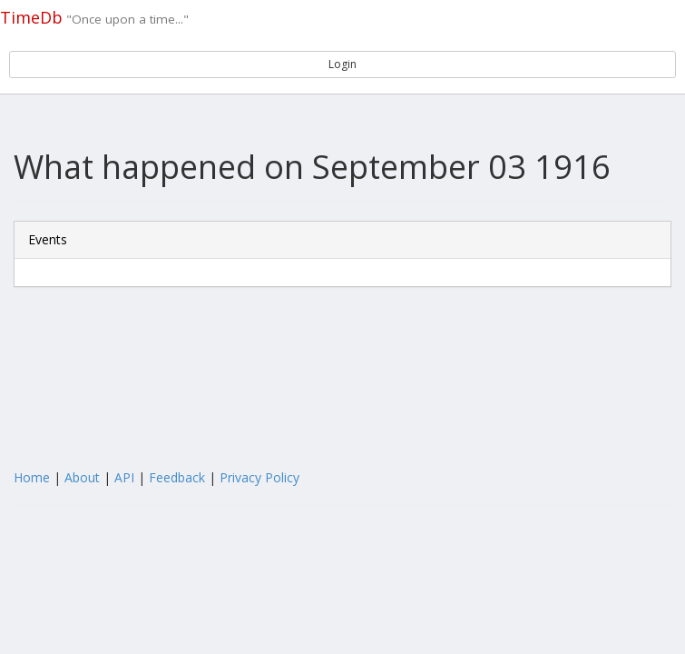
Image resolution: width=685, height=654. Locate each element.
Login (342, 64)
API (124, 477)
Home (32, 477)
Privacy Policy (259, 477)
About (82, 477)
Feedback (177, 477)
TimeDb (31, 17)
